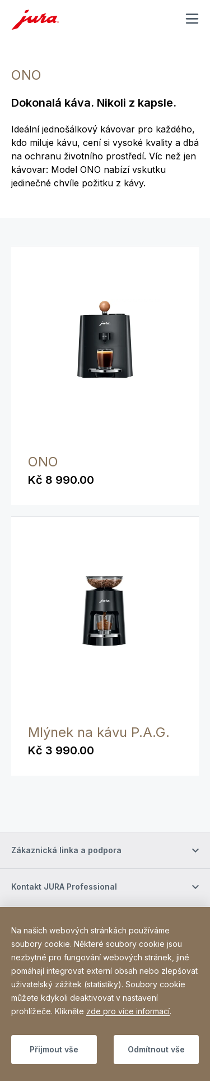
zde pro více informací (128, 1011)
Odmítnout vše (156, 1049)
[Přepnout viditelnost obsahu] (105, 850)
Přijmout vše (54, 1049)
